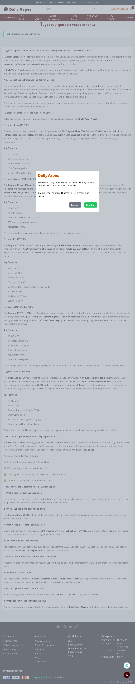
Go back (75, 205)
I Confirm (90, 205)
